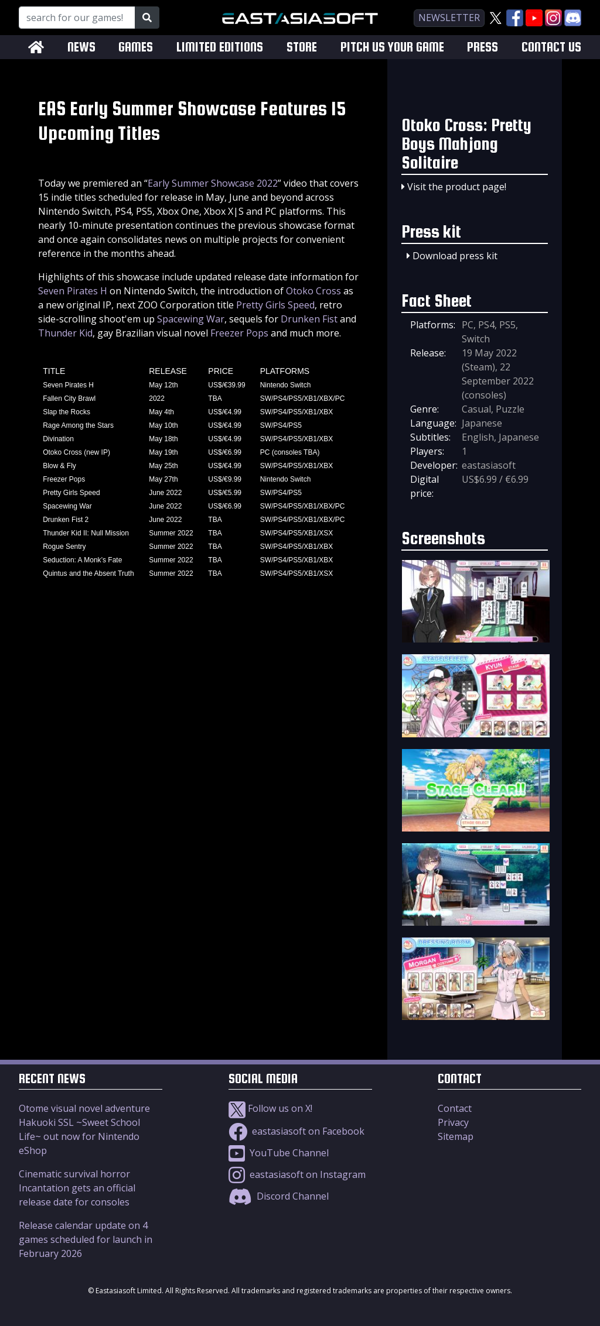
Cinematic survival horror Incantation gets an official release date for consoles (77, 1187)
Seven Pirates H (72, 290)
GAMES (135, 47)
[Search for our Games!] (77, 17)
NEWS (81, 47)
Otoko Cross (313, 290)
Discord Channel (279, 1196)
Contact (455, 1108)
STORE (302, 47)
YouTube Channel (279, 1152)
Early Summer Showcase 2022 (213, 183)
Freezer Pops (239, 333)
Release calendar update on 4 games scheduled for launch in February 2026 (85, 1239)
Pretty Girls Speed (275, 304)
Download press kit (454, 255)
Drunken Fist (309, 318)
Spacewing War (190, 318)
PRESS (482, 47)
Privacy (453, 1122)
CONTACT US (551, 47)
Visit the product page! (456, 186)
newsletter (449, 17)
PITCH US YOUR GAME (392, 47)
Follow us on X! (270, 1108)
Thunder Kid (65, 333)
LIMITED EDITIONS (219, 47)
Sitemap (455, 1136)
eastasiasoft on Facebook (296, 1131)
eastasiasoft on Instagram (297, 1174)
